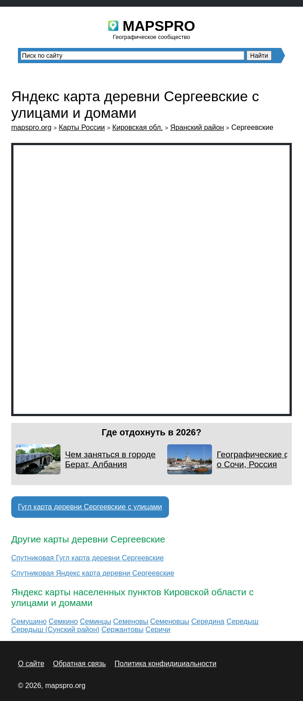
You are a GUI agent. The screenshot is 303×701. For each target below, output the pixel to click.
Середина (208, 621)
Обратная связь (79, 663)
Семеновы (130, 621)
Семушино (29, 621)
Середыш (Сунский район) (55, 629)
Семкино (63, 621)
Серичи (158, 629)
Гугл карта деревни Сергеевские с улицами (90, 507)
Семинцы (95, 621)
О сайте (31, 663)
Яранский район (197, 127)
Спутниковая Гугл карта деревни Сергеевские (87, 558)
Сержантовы (122, 629)
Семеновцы (169, 621)
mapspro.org (31, 127)
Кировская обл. (137, 127)
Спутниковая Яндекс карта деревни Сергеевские (92, 573)
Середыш (242, 621)
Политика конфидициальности (165, 663)
